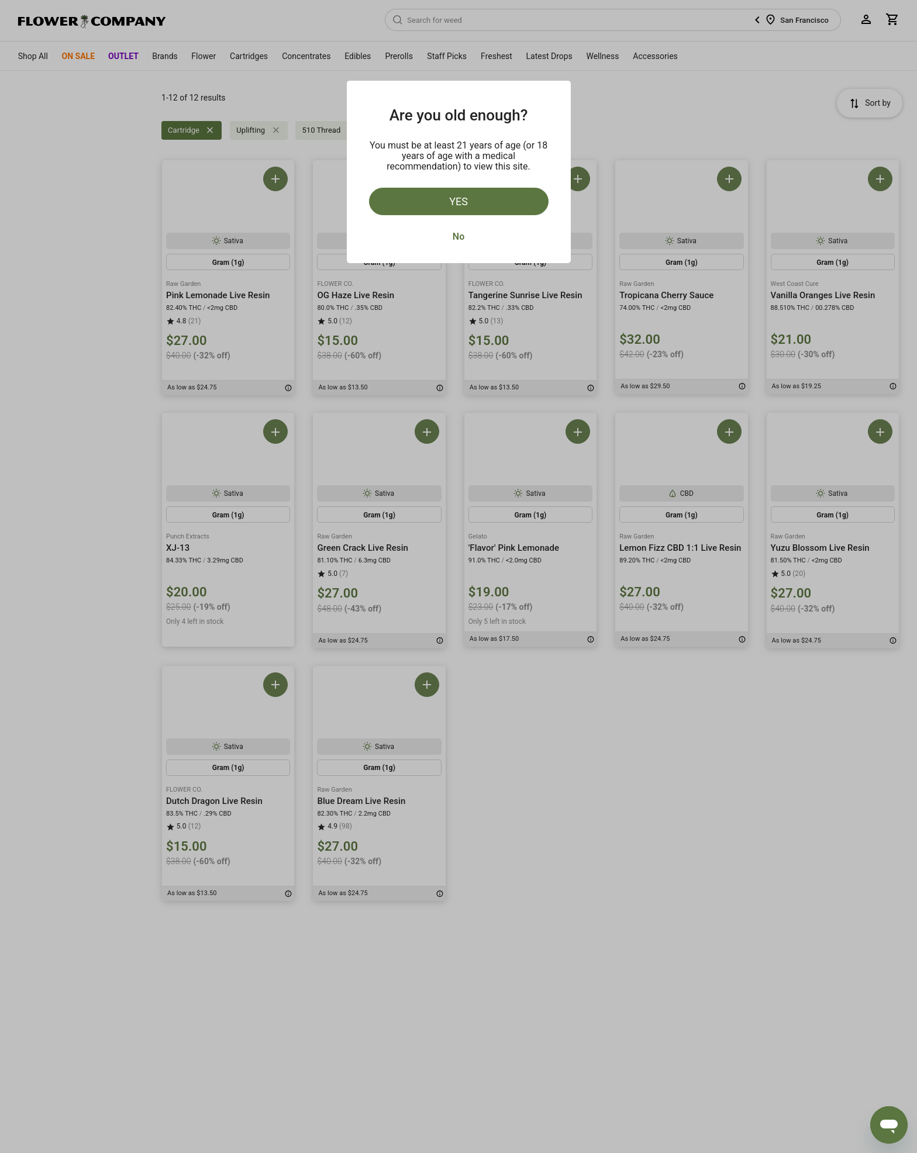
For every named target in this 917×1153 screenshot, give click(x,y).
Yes (458, 201)
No (458, 236)
